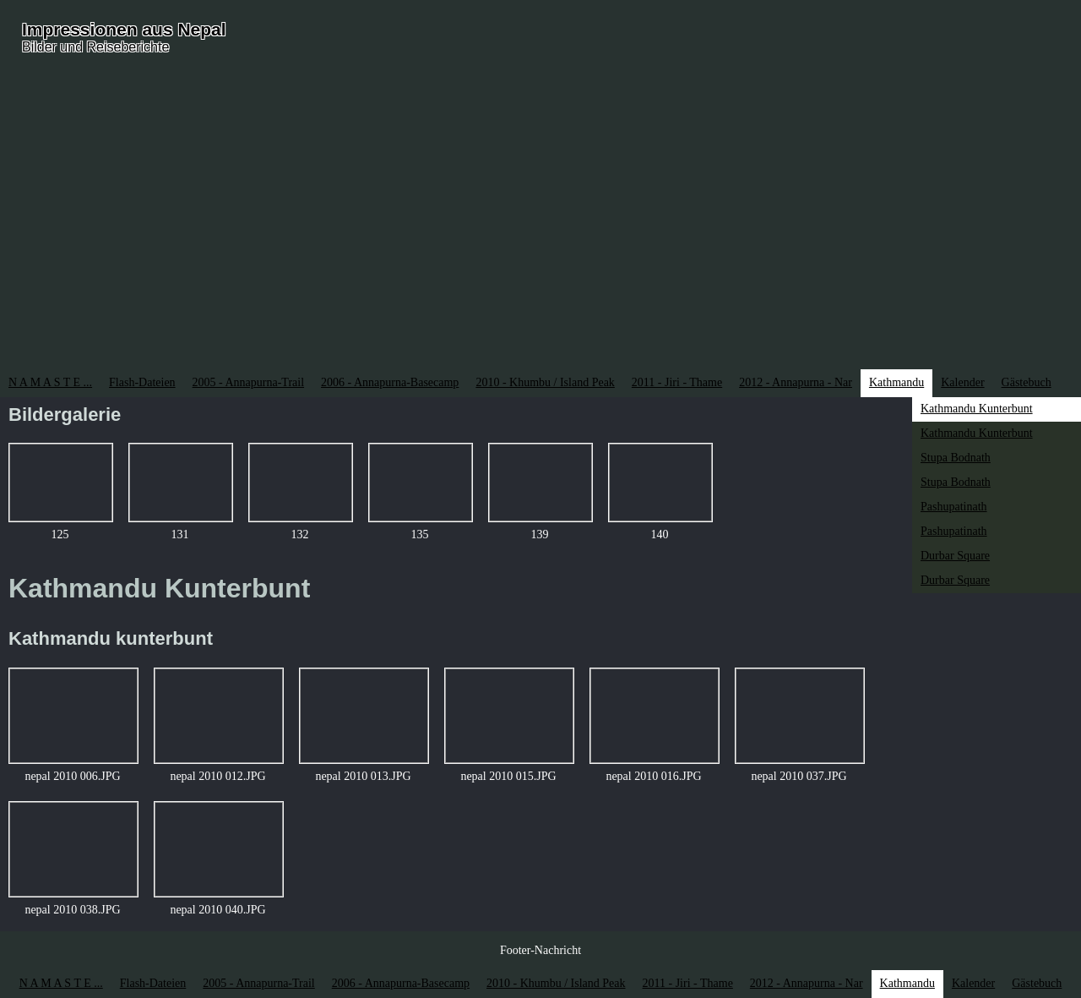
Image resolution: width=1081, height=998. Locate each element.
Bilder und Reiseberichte (95, 47)
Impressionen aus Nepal (124, 29)
